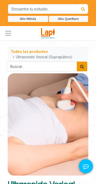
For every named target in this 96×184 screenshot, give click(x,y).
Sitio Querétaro (68, 19)
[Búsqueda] (83, 9)
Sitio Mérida (28, 19)
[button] (8, 33)
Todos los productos (29, 52)
